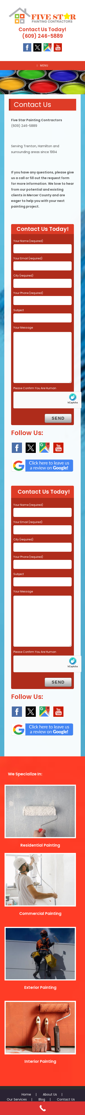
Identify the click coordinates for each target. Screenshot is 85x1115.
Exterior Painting (40, 987)
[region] (42, 82)
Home (26, 1094)
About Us (50, 1094)
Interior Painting (40, 1061)
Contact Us (66, 1099)
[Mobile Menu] (42, 65)
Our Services (17, 1099)
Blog (42, 1099)
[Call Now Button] (42, 1108)
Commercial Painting (40, 913)
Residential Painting (40, 845)
